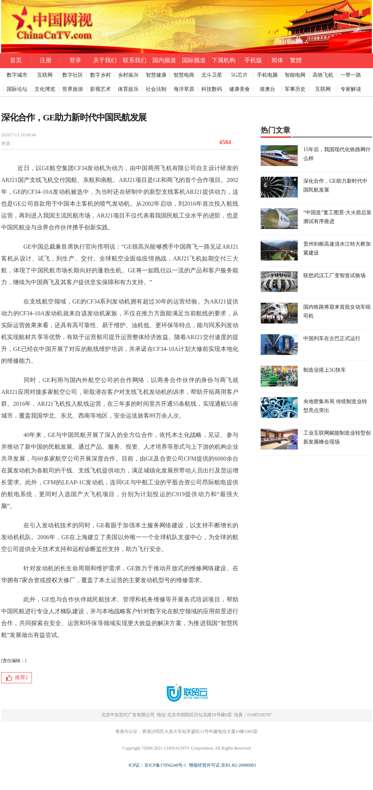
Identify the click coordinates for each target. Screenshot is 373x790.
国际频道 (194, 60)
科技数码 (211, 89)
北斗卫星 (211, 75)
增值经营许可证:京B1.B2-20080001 (221, 765)
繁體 (296, 60)
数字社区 (72, 75)
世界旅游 (72, 89)
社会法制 (156, 89)
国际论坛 (17, 89)
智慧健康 (156, 75)
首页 (16, 60)
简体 (277, 60)
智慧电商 (184, 75)
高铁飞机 (323, 75)
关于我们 (105, 60)
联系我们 (134, 60)
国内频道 (164, 60)
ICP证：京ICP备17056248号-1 (157, 765)
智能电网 (295, 75)
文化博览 (44, 89)
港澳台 (267, 89)
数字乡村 (100, 75)
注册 (46, 60)
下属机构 (223, 60)
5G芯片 (239, 75)
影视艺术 (100, 89)
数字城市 (17, 75)
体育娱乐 (128, 89)
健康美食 (239, 89)
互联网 (45, 75)
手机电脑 (267, 75)
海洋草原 (184, 89)
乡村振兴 (128, 75)
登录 (75, 60)
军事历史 (295, 89)
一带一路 (350, 75)
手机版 (253, 60)
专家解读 (350, 89)
